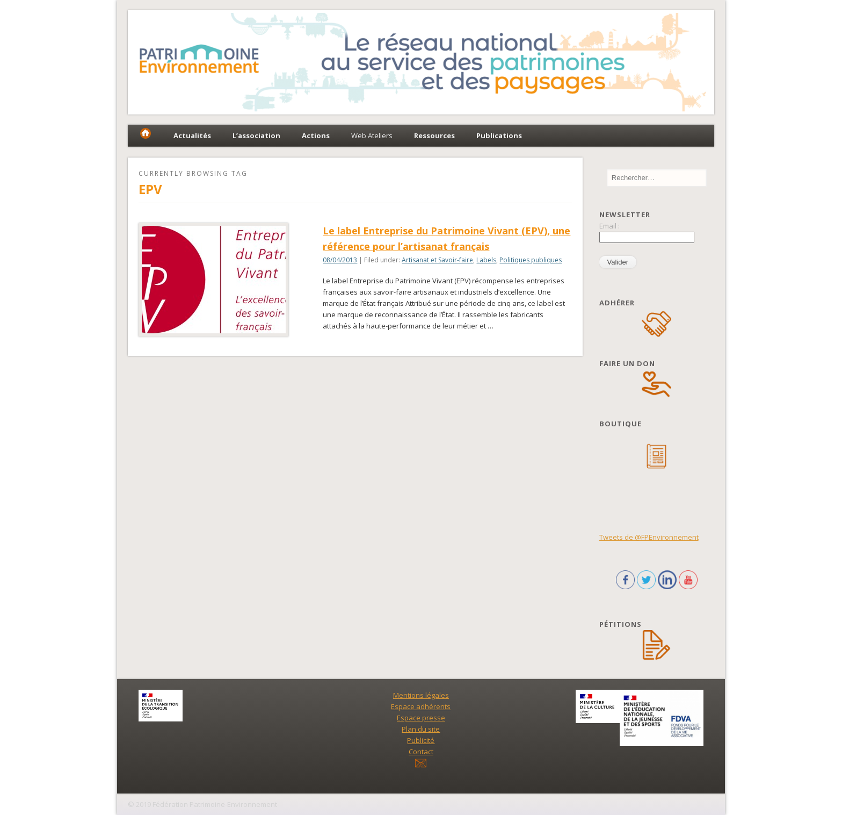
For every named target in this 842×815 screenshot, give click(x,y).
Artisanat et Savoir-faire (437, 259)
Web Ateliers (372, 135)
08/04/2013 (340, 259)
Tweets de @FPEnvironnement (649, 537)
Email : (609, 226)
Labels (486, 259)
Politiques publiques (530, 259)
